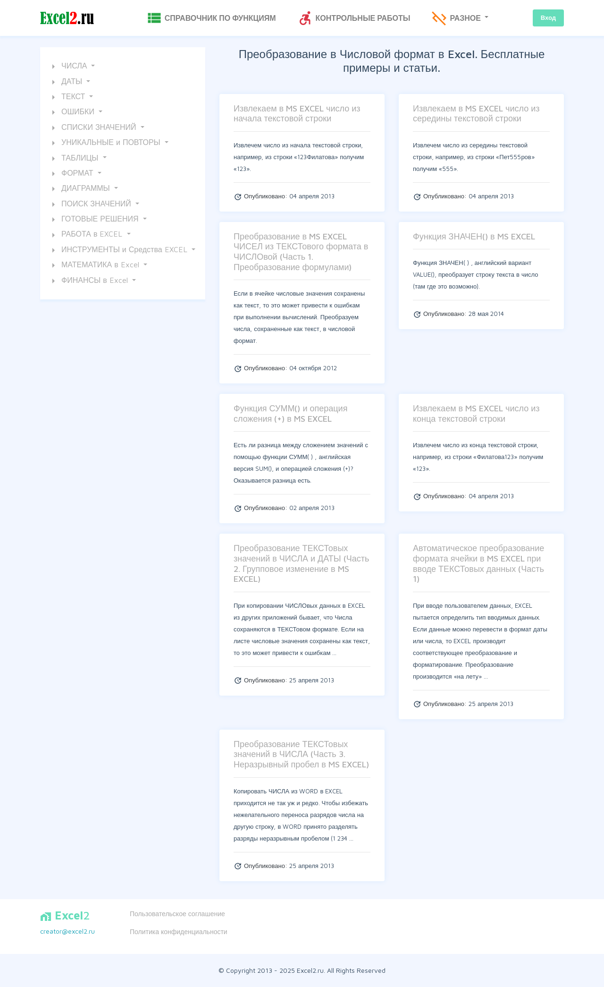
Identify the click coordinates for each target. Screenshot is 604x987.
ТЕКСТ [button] (67, 97)
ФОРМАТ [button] (72, 173)
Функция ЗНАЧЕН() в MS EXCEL (474, 236)
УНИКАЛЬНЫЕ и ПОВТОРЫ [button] (105, 143)
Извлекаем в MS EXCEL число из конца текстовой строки (476, 413)
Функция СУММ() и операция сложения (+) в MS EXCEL (290, 413)
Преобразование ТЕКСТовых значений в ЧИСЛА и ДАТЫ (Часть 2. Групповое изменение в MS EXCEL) (301, 563)
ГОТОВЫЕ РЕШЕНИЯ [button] (94, 219)
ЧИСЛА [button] (68, 66)
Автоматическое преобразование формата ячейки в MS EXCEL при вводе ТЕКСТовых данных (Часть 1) (478, 563)
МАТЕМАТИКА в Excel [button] (95, 265)
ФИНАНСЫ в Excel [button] (89, 281)
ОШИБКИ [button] (72, 112)
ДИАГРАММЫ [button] (80, 189)
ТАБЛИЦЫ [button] (74, 158)
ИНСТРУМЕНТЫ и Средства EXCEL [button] (119, 250)
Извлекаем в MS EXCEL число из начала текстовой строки (297, 113)
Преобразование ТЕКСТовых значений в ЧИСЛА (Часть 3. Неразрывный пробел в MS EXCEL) (301, 754)
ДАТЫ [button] (66, 82)
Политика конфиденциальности (178, 931)
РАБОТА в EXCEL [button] (86, 235)
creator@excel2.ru (67, 931)
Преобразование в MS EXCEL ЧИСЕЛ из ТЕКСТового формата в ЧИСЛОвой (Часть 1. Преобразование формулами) (301, 251)
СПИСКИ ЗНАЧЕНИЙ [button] (93, 128)
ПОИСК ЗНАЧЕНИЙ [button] (91, 204)
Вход (548, 17)
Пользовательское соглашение (177, 914)
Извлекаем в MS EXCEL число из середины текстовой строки (476, 113)
